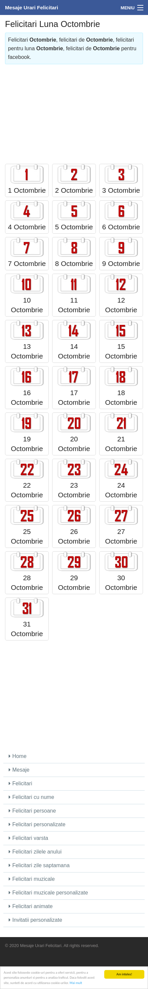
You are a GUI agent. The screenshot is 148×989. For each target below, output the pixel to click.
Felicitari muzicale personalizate (48, 892)
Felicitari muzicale (32, 879)
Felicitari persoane (32, 811)
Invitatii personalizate (35, 920)
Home (17, 756)
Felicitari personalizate (37, 824)
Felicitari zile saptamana (39, 865)
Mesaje (19, 770)
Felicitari (20, 783)
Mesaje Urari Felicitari (31, 7)
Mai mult (75, 983)
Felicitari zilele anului (35, 852)
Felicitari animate (30, 906)
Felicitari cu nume (31, 797)
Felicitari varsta (28, 838)
